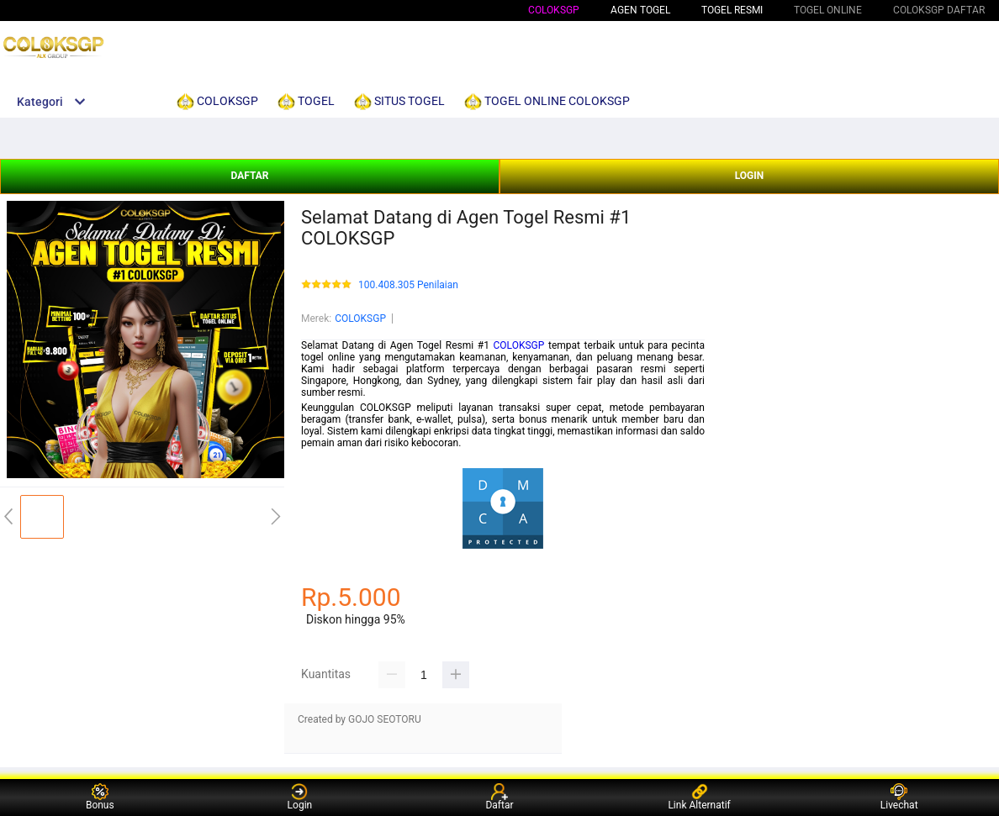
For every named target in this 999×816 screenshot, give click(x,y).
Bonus (100, 797)
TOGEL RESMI (732, 10)
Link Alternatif (699, 797)
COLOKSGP (553, 10)
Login (300, 797)
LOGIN (749, 176)
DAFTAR (249, 176)
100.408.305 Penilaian (408, 285)
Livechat (899, 797)
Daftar (499, 797)
